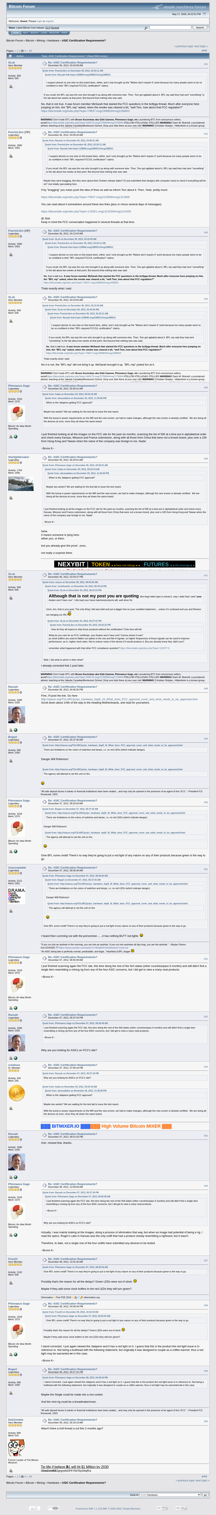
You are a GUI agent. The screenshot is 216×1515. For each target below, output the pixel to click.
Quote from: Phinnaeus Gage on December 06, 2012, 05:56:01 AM (75, 465)
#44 (206, 299)
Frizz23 (13, 1259)
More (64, 33)
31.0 (47, 27)
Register (54, 33)
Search (35, 33)
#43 (206, 232)
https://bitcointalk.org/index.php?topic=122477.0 (144, 648)
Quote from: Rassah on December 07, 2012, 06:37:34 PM (70, 1073)
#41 (206, 64)
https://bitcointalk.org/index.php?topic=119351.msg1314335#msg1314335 (86, 211)
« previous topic (183, 46)
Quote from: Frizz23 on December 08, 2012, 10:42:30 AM (70, 1312)
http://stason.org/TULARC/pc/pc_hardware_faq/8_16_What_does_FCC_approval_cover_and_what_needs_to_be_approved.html (119, 699)
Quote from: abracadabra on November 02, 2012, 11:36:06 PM (75, 398)
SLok (11, 62)
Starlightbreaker (18, 457)
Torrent (54, 27)
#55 (206, 1135)
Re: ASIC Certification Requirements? (72, 62)
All (30, 50)
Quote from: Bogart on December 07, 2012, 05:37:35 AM (70, 809)
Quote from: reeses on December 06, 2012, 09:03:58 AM (70, 582)
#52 (206, 959)
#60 (206, 1421)
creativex (14, 1065)
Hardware (53, 40)
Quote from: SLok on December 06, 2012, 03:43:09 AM (69, 239)
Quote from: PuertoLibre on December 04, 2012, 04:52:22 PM (80, 625)
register (50, 21)
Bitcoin (30, 40)
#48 (206, 688)
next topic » (201, 46)
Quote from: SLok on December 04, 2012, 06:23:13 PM (74, 590)
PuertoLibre (16, 132)
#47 (206, 575)
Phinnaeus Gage (19, 385)
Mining (41, 40)
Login (44, 33)
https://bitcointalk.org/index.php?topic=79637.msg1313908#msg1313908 (85, 197)
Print (204, 50)
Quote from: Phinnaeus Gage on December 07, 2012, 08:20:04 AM (75, 876)
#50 (206, 802)
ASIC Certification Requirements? (84, 40)
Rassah (13, 686)
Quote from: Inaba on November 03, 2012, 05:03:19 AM (69, 394)
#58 (206, 1305)
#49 (206, 738)
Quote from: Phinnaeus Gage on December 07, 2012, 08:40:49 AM (75, 1023)
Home (16, 33)
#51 (206, 869)
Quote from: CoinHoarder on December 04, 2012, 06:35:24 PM (76, 586)
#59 (206, 1371)
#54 (206, 1066)
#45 (206, 387)
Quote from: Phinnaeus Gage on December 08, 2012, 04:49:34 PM (75, 1377)
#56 (206, 1186)
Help (25, 33)
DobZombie (15, 1419)
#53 (206, 1016)
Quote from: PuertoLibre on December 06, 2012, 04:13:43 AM (72, 305)
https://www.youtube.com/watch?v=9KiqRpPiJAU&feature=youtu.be (93, 947)
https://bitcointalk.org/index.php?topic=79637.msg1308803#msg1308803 (85, 111)
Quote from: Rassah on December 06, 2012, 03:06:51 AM (70, 140)
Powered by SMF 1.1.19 (88, 1508)
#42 (206, 134)
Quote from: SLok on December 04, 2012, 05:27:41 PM (74, 621)
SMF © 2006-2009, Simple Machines (121, 1508)
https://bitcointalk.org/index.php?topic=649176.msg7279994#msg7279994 (85, 122)
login (39, 21)
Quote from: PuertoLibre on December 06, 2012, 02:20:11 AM (72, 71)
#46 (206, 459)
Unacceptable (17, 867)
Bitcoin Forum (14, 40)
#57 (206, 1260)
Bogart (12, 736)
